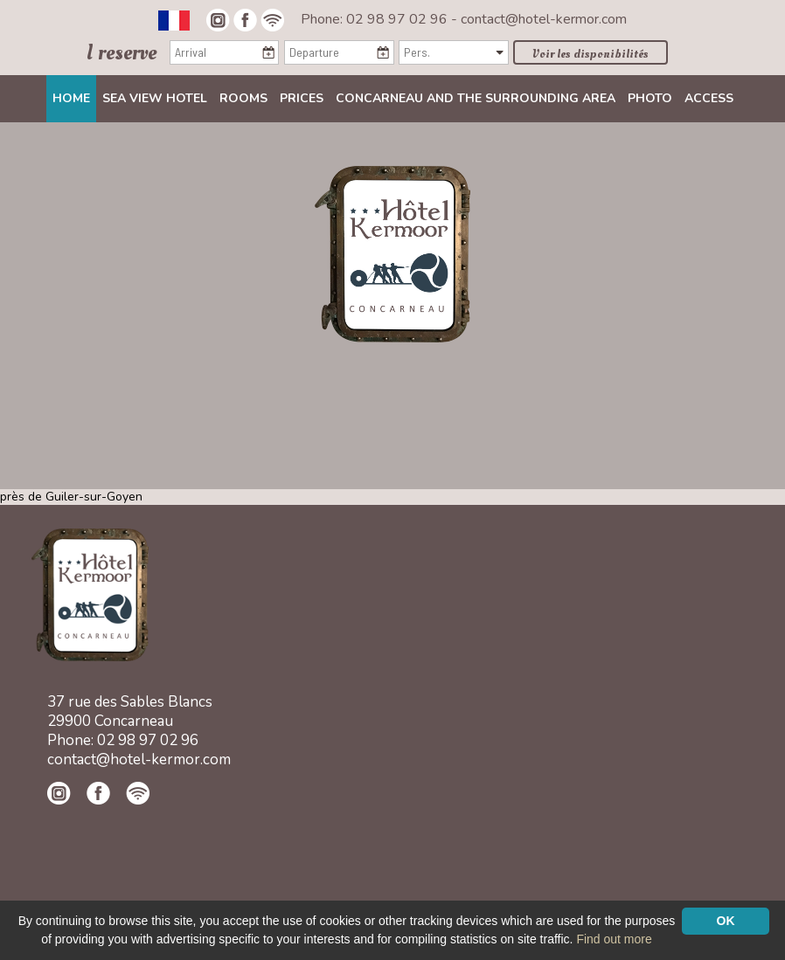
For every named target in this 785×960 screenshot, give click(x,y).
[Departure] (338, 52)
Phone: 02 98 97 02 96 (376, 19)
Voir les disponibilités (590, 53)
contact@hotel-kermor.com (544, 19)
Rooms (243, 98)
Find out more (613, 939)
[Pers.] (453, 52)
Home (71, 98)
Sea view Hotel (154, 98)
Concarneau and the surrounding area (475, 98)
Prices (301, 98)
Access (708, 98)
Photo (650, 98)
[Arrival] (224, 52)
